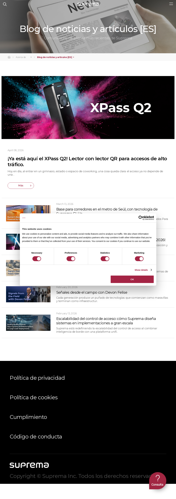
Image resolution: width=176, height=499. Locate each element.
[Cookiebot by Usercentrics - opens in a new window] (140, 218)
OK (132, 279)
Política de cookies (34, 412)
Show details (141, 270)
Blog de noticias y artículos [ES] (54, 72)
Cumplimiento (28, 432)
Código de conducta (36, 451)
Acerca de (21, 72)
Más (20, 200)
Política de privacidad (37, 393)
